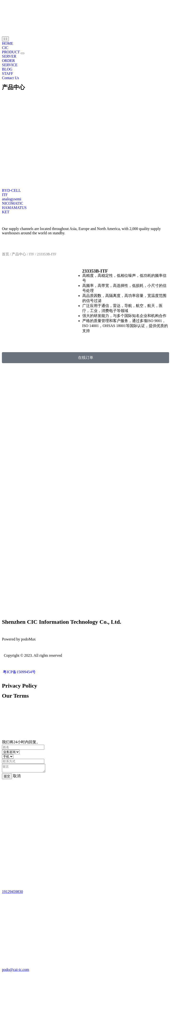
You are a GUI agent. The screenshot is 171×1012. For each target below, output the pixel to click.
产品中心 (13, 87)
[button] (22, 53)
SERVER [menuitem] (9, 56)
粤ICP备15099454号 (19, 672)
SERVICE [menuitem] (9, 65)
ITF (31, 254)
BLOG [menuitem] (7, 69)
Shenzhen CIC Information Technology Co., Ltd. (61, 622)
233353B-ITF (95, 271)
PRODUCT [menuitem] (11, 52)
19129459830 (12, 893)
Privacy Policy (19, 686)
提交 (7, 777)
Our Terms (15, 696)
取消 (17, 777)
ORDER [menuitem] (8, 61)
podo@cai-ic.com (15, 971)
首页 (5, 254)
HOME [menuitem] (7, 43)
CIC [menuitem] (5, 48)
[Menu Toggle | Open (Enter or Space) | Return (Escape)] (5, 38)
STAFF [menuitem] (7, 73)
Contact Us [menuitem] (10, 78)
